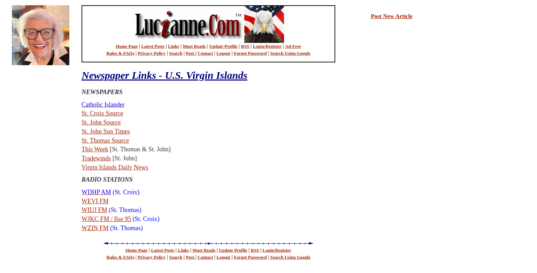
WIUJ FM (94, 209)
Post (190, 53)
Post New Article (391, 16)
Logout (223, 53)
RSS (245, 46)
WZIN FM (95, 228)
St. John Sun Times (106, 131)
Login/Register (267, 46)
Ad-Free (293, 46)
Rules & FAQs (120, 53)
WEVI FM (95, 201)
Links (173, 46)
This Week (95, 149)
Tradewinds (96, 158)
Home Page (127, 46)
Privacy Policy (152, 53)
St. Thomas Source (105, 140)
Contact (205, 53)
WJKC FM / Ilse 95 (106, 218)
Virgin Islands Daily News (115, 167)
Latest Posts (152, 46)
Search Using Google (290, 53)
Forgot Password (250, 53)
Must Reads (194, 46)
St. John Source (101, 122)
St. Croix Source (102, 113)
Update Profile (223, 46)
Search (175, 53)
